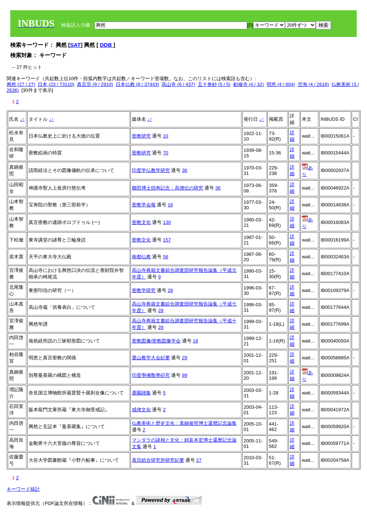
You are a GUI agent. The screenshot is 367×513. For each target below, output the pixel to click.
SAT (75, 45)
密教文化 (141, 222)
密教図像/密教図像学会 (156, 341)
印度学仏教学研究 (151, 170)
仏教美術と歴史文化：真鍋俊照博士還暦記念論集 (184, 423)
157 (167, 240)
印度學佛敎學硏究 (151, 375)
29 (184, 357)
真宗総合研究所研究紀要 (158, 460)
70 (165, 153)
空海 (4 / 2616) (313, 84)
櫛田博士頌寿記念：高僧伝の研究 (167, 188)
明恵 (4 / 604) (281, 84)
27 (198, 460)
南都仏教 (141, 256)
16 (170, 204)
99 (184, 375)
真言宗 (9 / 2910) (95, 84)
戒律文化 (141, 409)
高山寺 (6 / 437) (178, 84)
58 (165, 256)
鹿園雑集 (141, 393)
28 (170, 290)
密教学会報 (144, 204)
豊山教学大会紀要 (151, 357)
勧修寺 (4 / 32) (248, 84)
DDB (107, 45)
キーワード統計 (23, 489)
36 (184, 170)
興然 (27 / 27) (21, 84)
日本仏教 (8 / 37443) (137, 84)
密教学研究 (144, 290)
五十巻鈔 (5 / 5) (214, 84)
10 (165, 136)
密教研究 (141, 136)
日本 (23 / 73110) (56, 84)
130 (167, 222)
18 (195, 341)
